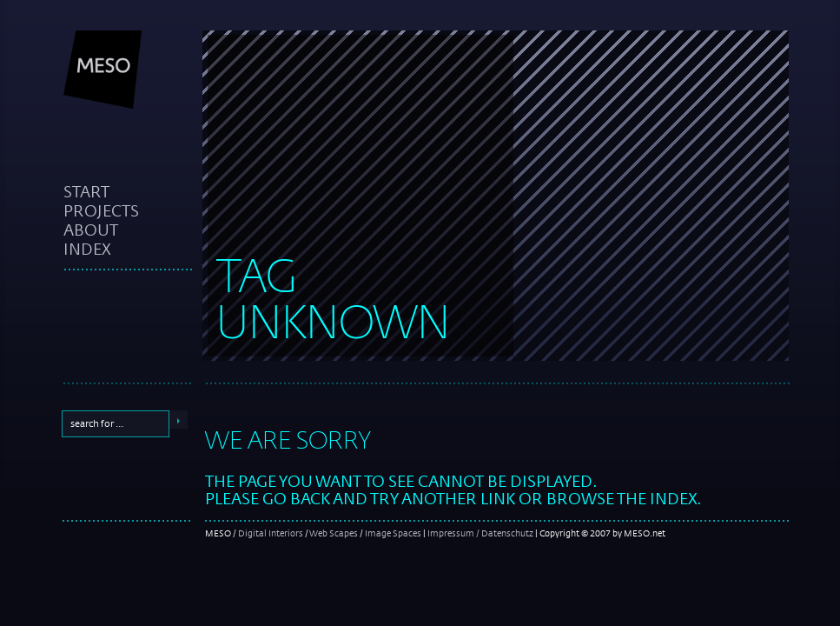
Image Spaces (393, 533)
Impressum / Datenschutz (480, 533)
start (86, 191)
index (87, 248)
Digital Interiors (270, 533)
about (90, 229)
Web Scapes (333, 533)
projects (101, 210)
